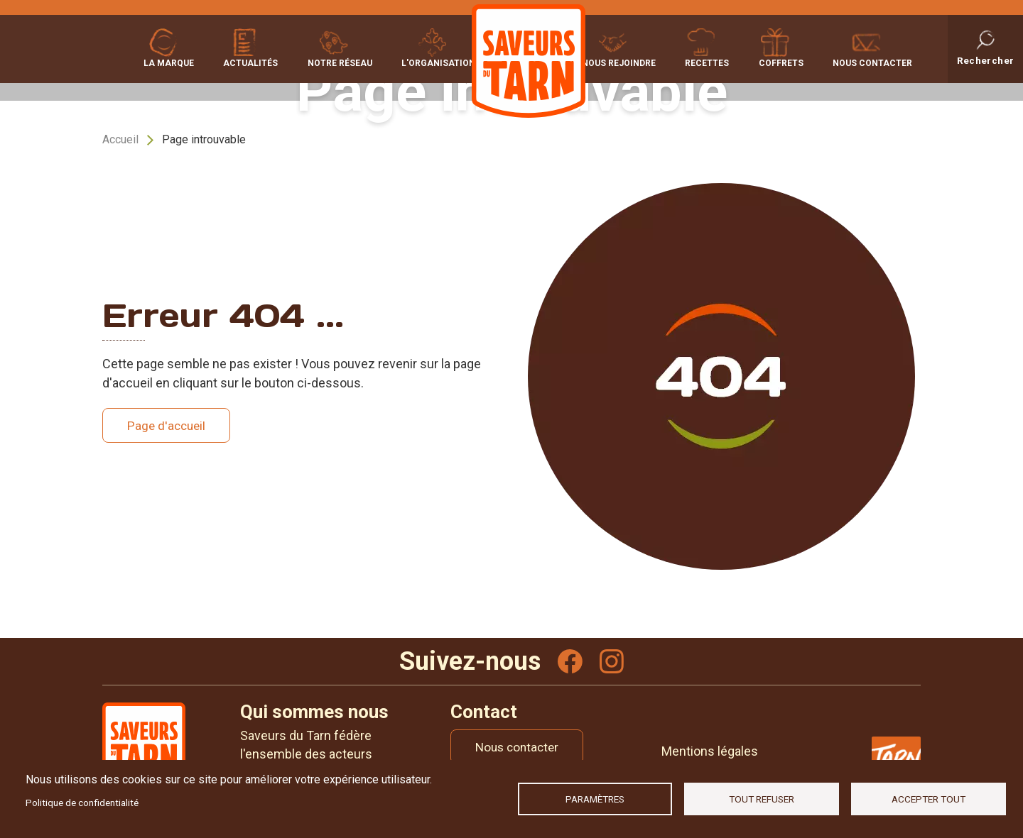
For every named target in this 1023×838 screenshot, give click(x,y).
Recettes (716, 62)
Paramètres (594, 799)
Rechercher (985, 59)
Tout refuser (761, 799)
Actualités (246, 62)
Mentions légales (709, 752)
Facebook (570, 662)
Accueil (120, 139)
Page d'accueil (169, 425)
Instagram (612, 662)
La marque (169, 62)
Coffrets (785, 62)
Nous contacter (872, 62)
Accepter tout (928, 799)
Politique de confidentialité (82, 802)
